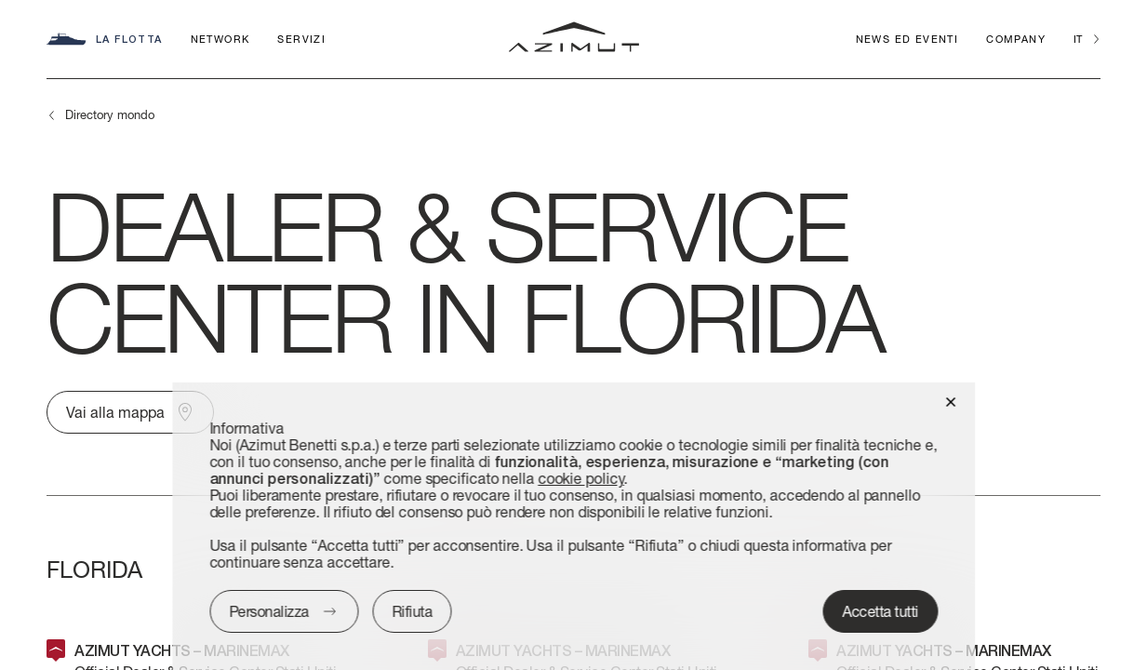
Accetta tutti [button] (881, 611)
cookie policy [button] (581, 478)
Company (1016, 39)
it (1078, 39)
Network (220, 39)
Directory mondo (109, 114)
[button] (950, 400)
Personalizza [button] (269, 611)
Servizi (301, 39)
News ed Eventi (907, 39)
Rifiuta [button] (412, 611)
